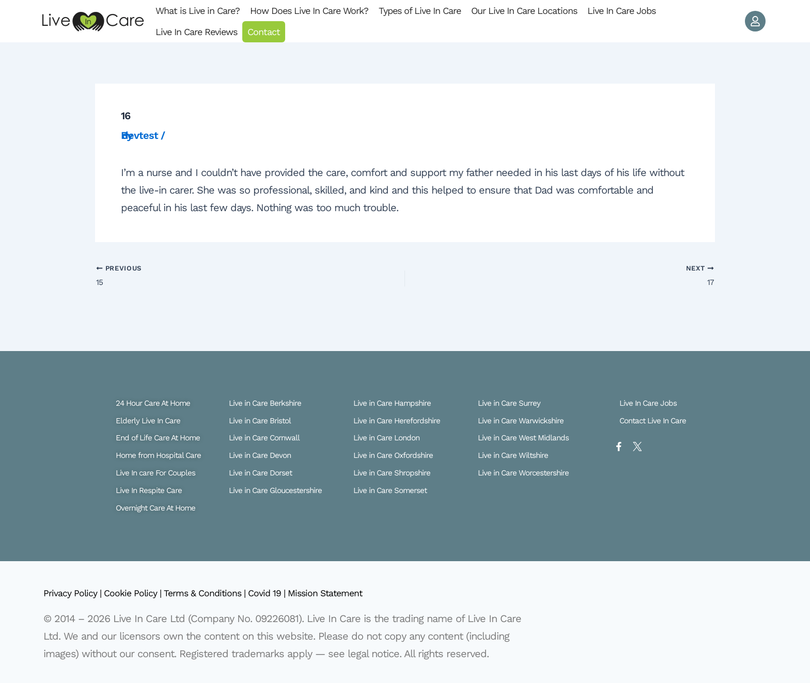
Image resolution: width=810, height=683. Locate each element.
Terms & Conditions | (227, 593)
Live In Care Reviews (196, 31)
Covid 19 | (299, 593)
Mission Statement (365, 593)
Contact (263, 31)
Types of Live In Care (420, 10)
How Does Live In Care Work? (309, 10)
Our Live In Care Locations (524, 10)
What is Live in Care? (197, 10)
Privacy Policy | (77, 593)
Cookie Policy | (145, 593)
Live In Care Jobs (621, 10)
